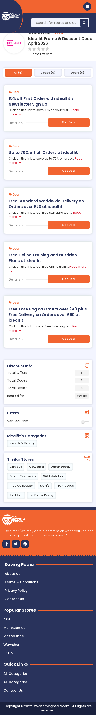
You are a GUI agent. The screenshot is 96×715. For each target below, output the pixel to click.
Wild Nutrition (53, 476)
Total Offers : (48, 373)
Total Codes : (48, 380)
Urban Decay (61, 466)
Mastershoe (13, 636)
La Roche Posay (42, 495)
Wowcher (11, 644)
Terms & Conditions (21, 582)
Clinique (16, 466)
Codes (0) (48, 73)
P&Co (8, 653)
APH (6, 619)
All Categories (15, 673)
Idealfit (61, 33)
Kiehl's (44, 485)
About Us (12, 573)
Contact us (14, 599)
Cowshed (36, 466)
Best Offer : (48, 396)
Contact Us (13, 690)
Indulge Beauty (21, 485)
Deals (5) (77, 73)
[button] (87, 6)
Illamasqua (65, 485)
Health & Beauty (39, 33)
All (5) (18, 73)
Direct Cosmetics (23, 476)
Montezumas (14, 627)
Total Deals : (48, 388)
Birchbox (16, 495)
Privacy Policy (16, 590)
